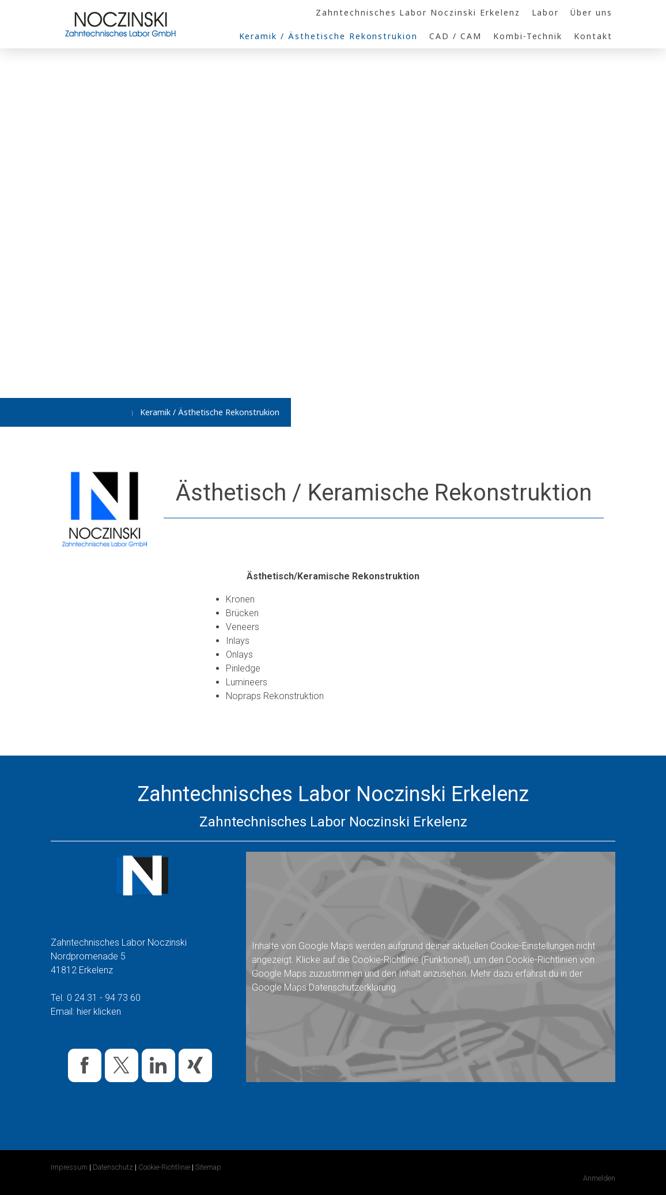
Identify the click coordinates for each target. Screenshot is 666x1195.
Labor (545, 12)
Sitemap (208, 1167)
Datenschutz (113, 1167)
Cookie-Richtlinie (385, 959)
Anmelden (599, 1178)
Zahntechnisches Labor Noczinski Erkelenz (418, 12)
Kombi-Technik (527, 36)
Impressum (69, 1167)
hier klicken (99, 1011)
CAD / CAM (455, 36)
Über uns (591, 12)
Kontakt (593, 36)
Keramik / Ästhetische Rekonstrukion (328, 36)
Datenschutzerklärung (352, 987)
